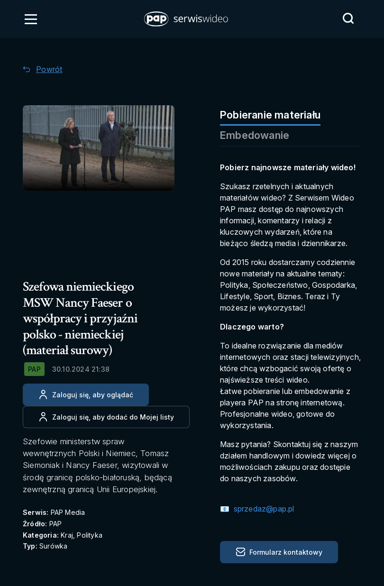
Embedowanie (254, 135)
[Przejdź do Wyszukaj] (348, 18)
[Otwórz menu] (31, 19)
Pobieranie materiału (270, 115)
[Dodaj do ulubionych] (106, 417)
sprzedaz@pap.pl (262, 508)
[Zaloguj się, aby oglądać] (86, 395)
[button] (186, 19)
